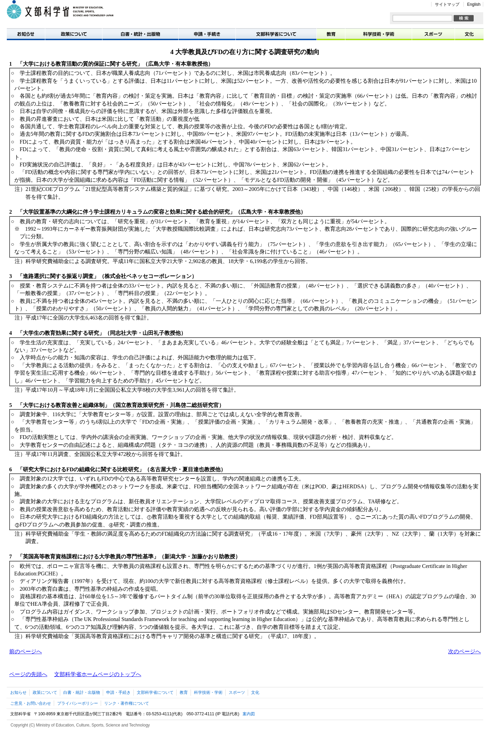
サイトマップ (447, 4)
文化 (469, 34)
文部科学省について (276, 34)
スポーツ (433, 34)
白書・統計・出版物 (140, 34)
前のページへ (25, 651)
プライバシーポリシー (77, 703)
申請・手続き (207, 34)
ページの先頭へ (28, 674)
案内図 (249, 714)
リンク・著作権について (126, 703)
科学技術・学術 (378, 34)
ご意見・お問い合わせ (30, 703)
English (473, 4)
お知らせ (26, 34)
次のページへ (464, 651)
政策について (73, 34)
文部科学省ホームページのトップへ (97, 674)
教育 (331, 34)
